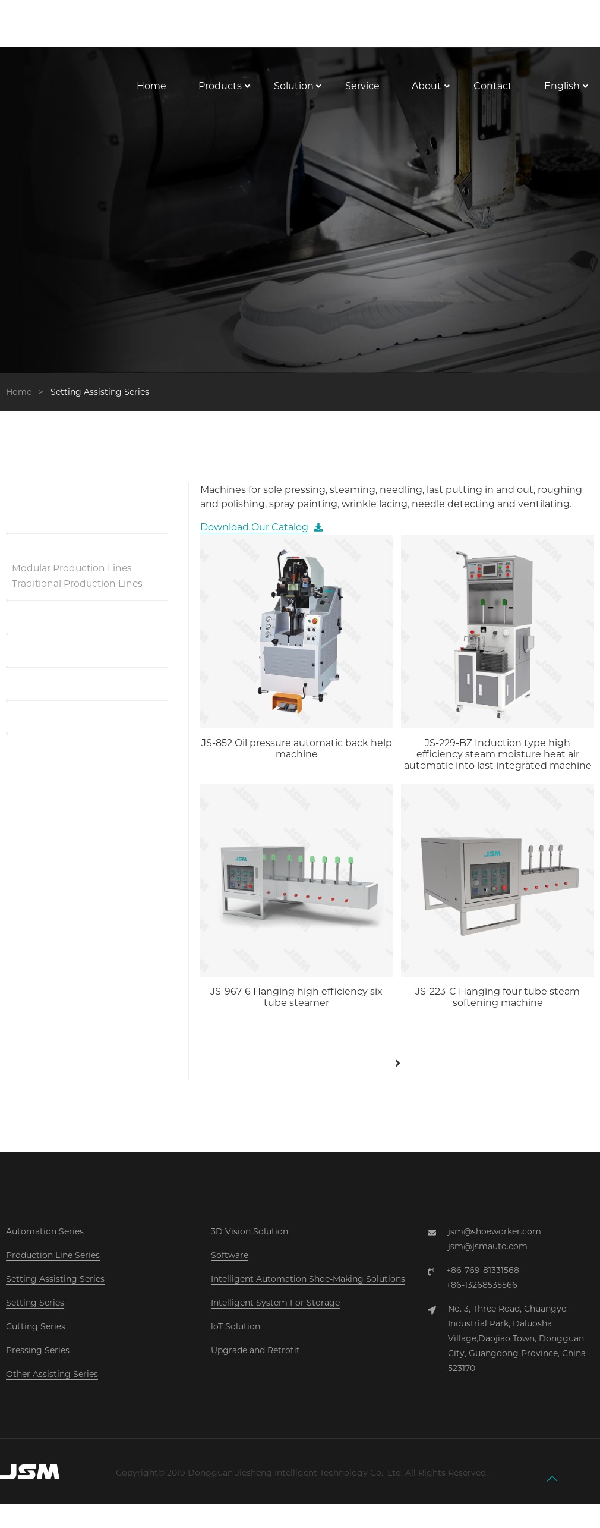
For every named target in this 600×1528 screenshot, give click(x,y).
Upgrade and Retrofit (255, 1362)
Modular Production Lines (73, 579)
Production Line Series (53, 1267)
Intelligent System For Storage (275, 1314)
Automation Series (45, 1243)
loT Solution (235, 1338)
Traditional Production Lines (78, 594)
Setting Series (35, 1314)
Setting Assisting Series (55, 1290)
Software (229, 1267)
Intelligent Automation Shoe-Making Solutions (308, 1290)
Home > (27, 403)
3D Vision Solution (249, 1243)
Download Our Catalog (254, 539)
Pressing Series (38, 1362)
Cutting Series (35, 1338)
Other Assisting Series (52, 1386)
